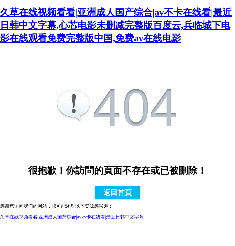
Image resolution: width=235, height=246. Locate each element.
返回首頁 (117, 193)
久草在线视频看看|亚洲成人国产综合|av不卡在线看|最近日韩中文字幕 (72, 216)
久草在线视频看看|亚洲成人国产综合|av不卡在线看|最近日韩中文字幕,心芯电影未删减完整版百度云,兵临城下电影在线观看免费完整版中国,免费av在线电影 (116, 25)
